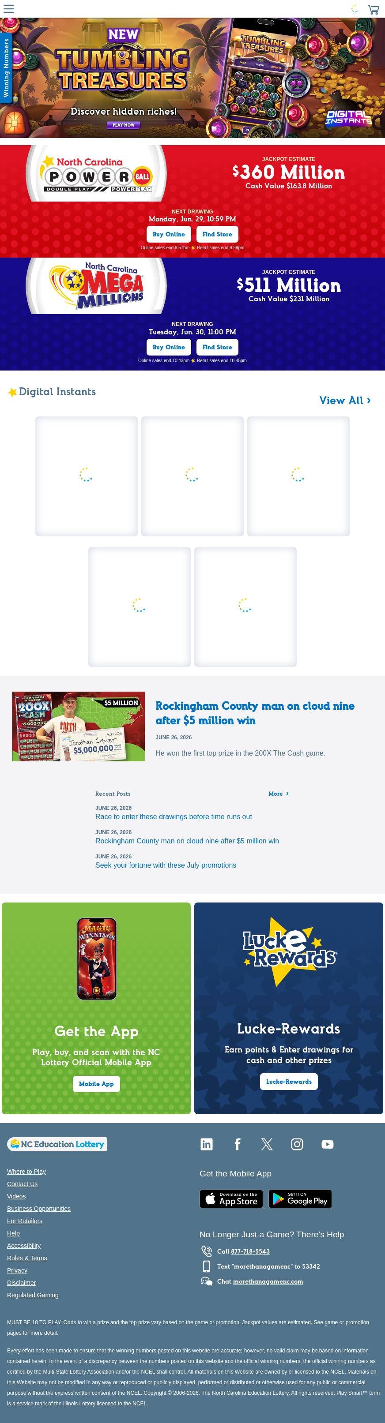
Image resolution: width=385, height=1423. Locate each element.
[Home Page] (190, 9)
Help (13, 1233)
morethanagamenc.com (268, 1281)
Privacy (17, 1270)
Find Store (217, 234)
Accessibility (24, 1245)
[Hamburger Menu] (9, 9)
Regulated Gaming (33, 1295)
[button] (373, 9)
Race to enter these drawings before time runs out (173, 816)
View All (341, 400)
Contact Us (22, 1183)
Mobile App (96, 1084)
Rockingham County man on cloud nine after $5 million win (255, 712)
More (279, 794)
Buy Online (169, 234)
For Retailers (24, 1221)
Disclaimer (21, 1282)
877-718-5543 (250, 1251)
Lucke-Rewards (289, 1082)
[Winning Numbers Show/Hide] (6, 68)
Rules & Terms (27, 1258)
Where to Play (26, 1171)
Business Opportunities (39, 1208)
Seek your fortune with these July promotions (165, 865)
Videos (16, 1196)
